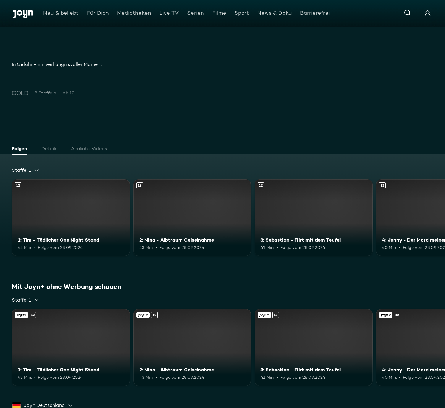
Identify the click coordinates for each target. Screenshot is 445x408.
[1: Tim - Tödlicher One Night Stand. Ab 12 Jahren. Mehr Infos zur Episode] (71, 217)
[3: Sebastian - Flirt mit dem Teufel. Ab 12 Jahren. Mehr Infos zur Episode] (314, 217)
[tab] (21, 149)
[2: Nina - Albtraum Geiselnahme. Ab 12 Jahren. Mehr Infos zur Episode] (192, 217)
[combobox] (25, 170)
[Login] (428, 13)
